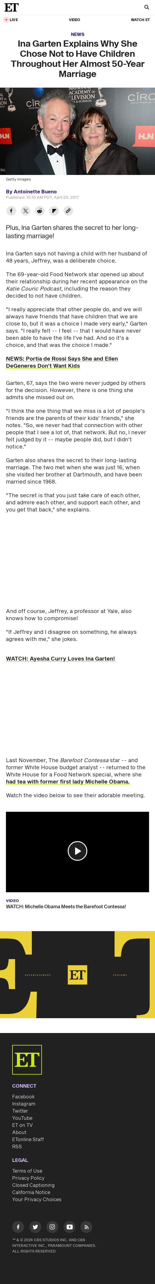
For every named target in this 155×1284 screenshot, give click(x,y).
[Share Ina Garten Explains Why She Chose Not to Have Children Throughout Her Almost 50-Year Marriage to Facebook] (11, 212)
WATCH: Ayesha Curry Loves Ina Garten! (60, 659)
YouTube (22, 1118)
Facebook (23, 1096)
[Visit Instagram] (52, 1228)
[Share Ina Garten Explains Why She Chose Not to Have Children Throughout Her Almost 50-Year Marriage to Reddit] (39, 212)
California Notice (31, 1192)
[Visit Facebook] (18, 1228)
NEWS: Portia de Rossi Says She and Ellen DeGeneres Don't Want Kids (62, 362)
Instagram (23, 1104)
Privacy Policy (28, 1178)
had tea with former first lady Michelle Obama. (68, 782)
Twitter (20, 1111)
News (77, 34)
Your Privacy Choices (36, 1199)
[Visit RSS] (86, 1228)
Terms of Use (27, 1171)
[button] (77, 851)
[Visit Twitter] (35, 1228)
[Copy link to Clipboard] (68, 212)
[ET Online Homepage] (13, 7)
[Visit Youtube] (69, 1228)
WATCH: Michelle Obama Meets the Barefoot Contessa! (66, 907)
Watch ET (140, 20)
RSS (17, 1146)
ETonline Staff (28, 1139)
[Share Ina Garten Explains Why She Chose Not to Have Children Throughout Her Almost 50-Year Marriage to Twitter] (25, 212)
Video (74, 20)
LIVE (14, 20)
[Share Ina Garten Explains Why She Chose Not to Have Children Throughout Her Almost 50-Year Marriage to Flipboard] (54, 212)
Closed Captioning (33, 1185)
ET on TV (22, 1125)
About (19, 1132)
